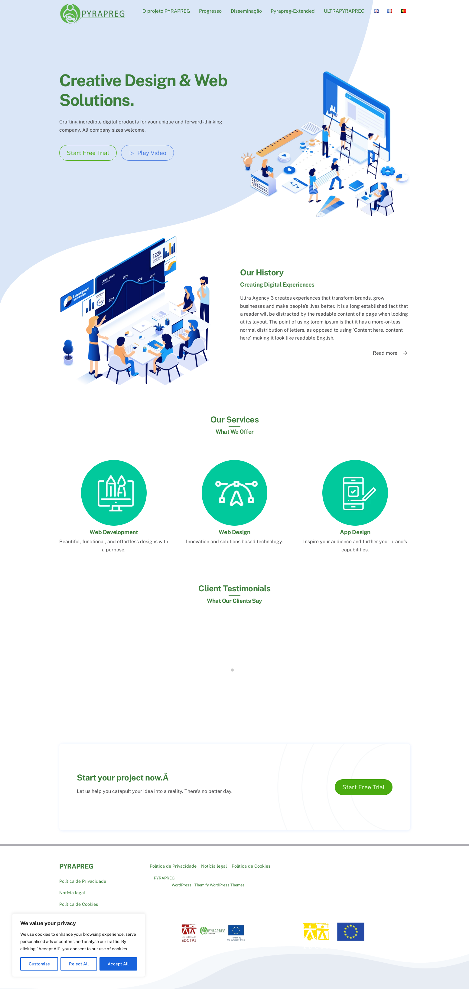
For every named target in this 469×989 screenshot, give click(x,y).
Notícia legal (72, 887)
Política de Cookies (78, 899)
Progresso (210, 11)
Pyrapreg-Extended (293, 11)
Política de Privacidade (82, 876)
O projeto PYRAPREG (166, 11)
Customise (39, 963)
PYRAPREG (164, 873)
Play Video (147, 153)
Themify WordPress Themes (219, 880)
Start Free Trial (88, 153)
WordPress (181, 880)
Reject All (79, 963)
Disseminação (246, 11)
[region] (78, 945)
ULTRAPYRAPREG (344, 11)
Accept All (118, 963)
